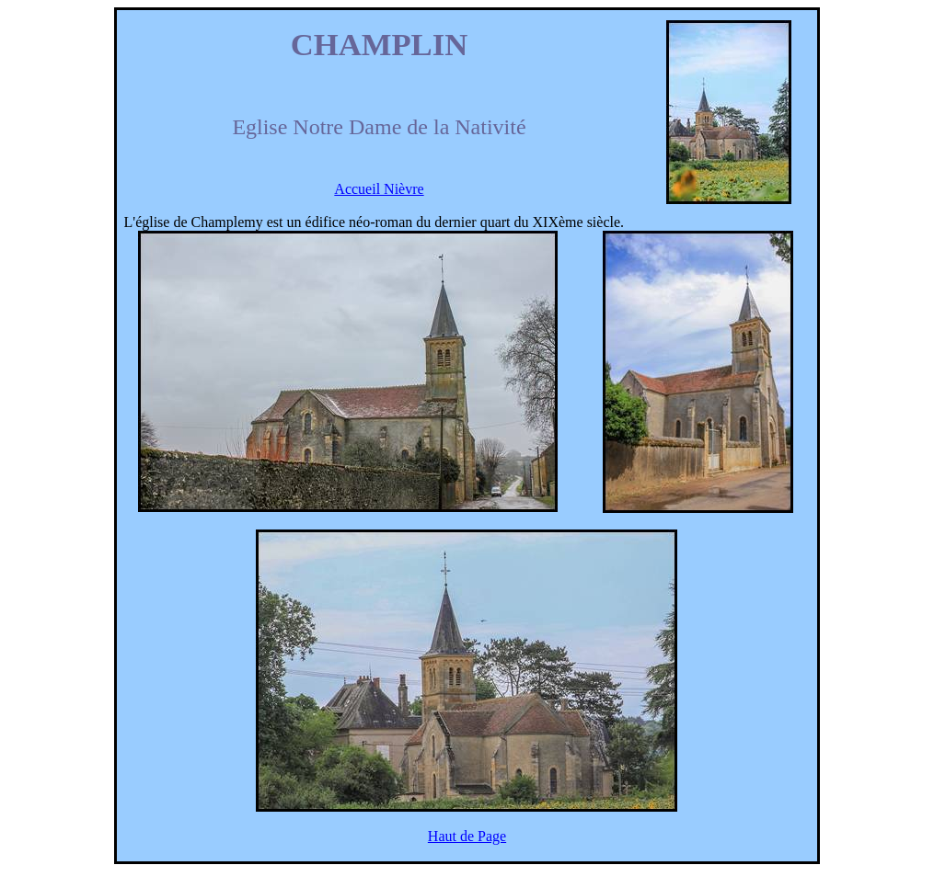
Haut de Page (467, 836)
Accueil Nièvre (378, 189)
